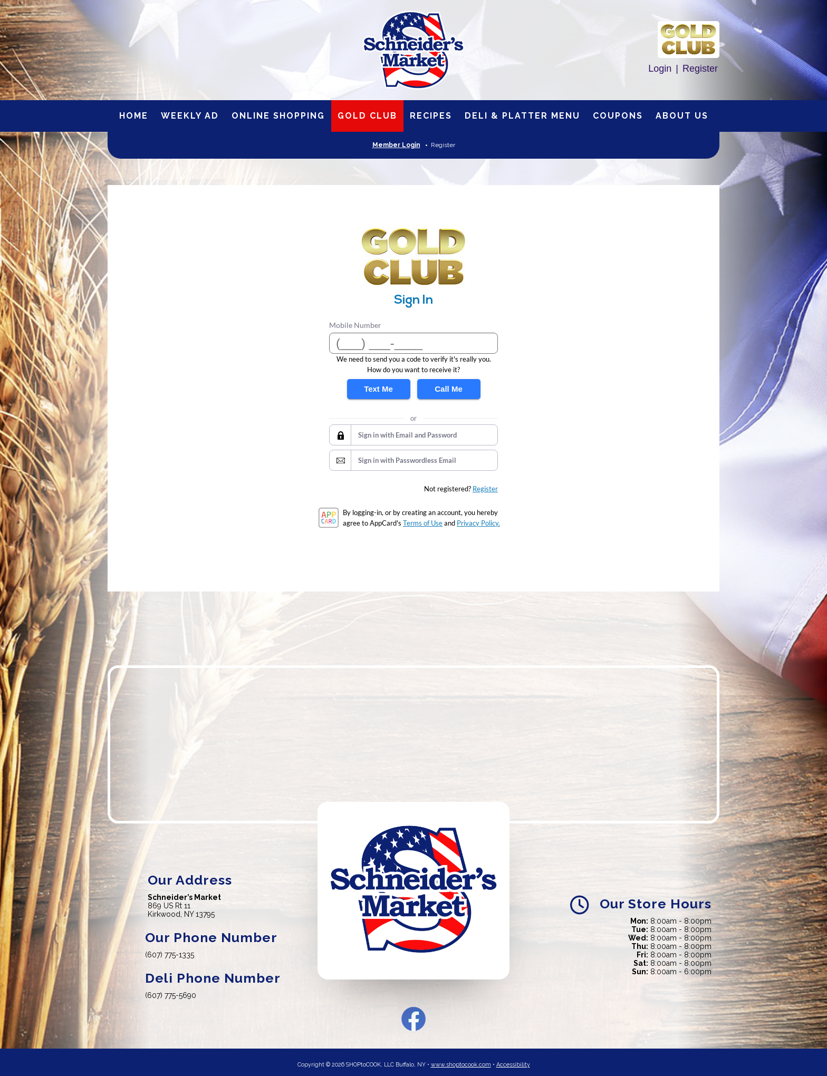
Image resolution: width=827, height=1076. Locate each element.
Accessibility (513, 1060)
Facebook (413, 1015)
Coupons (618, 116)
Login (659, 68)
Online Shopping (278, 116)
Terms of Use (423, 523)
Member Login (396, 145)
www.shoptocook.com (461, 1060)
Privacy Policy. (478, 523)
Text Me (378, 388)
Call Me (449, 388)
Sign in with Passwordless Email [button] (407, 460)
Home (133, 116)
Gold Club (367, 116)
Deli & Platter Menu (522, 116)
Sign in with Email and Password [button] (407, 435)
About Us (682, 116)
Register (700, 68)
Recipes (431, 116)
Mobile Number (355, 325)
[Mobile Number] (413, 343)
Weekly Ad (190, 116)
